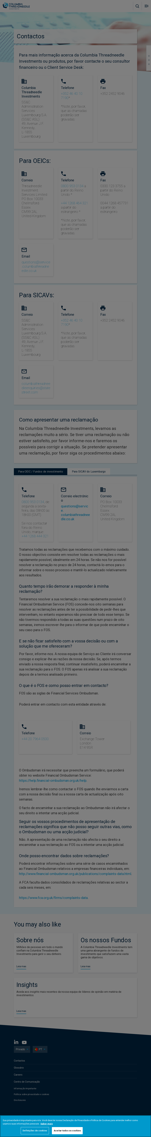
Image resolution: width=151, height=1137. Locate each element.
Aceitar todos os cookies (67, 1130)
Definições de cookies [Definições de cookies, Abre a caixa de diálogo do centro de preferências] (35, 1130)
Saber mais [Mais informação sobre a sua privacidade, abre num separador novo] (46, 1123)
